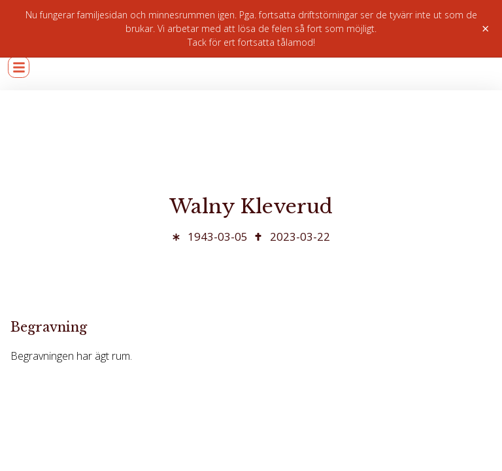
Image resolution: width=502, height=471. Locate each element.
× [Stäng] (485, 28)
